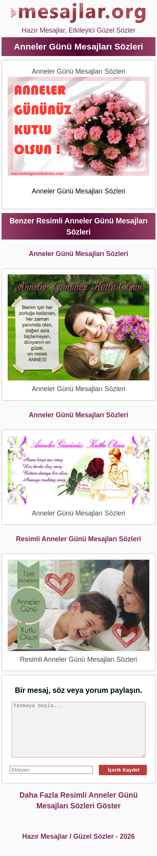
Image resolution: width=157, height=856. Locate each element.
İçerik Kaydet (123, 770)
